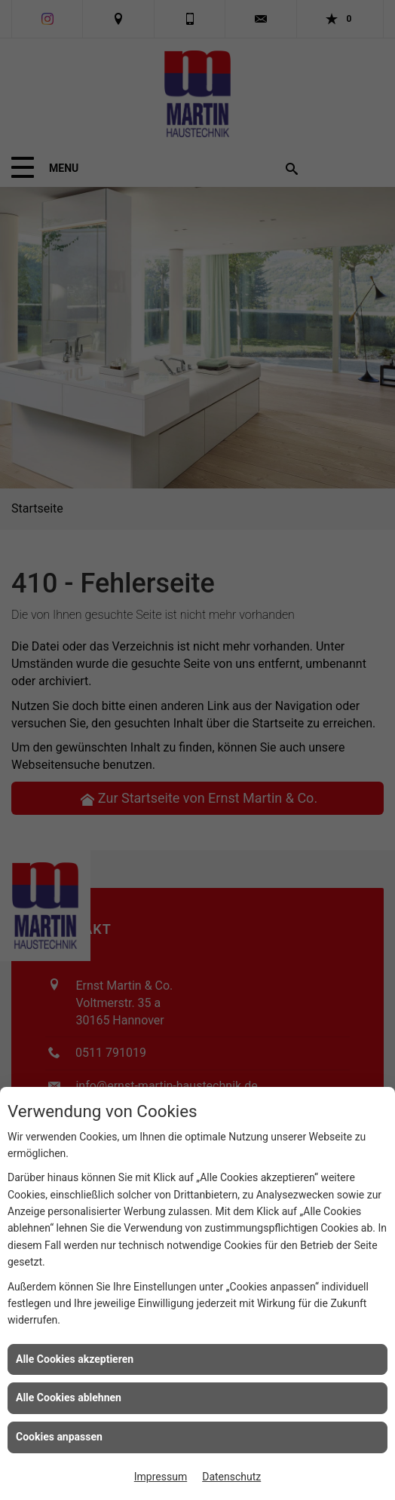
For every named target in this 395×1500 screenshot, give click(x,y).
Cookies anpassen (59, 1437)
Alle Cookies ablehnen (68, 1397)
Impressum (160, 1477)
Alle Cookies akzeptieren (74, 1359)
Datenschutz (231, 1477)
